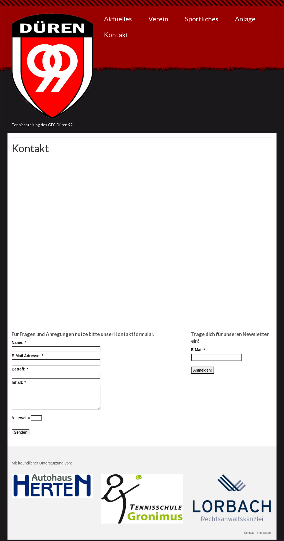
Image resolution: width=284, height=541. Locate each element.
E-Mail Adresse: (27, 356)
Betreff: (20, 369)
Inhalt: (19, 382)
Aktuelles (118, 19)
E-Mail (198, 349)
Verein (158, 19)
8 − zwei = (27, 418)
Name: (19, 342)
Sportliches (201, 19)
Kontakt (116, 35)
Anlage (245, 19)
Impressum (264, 532)
